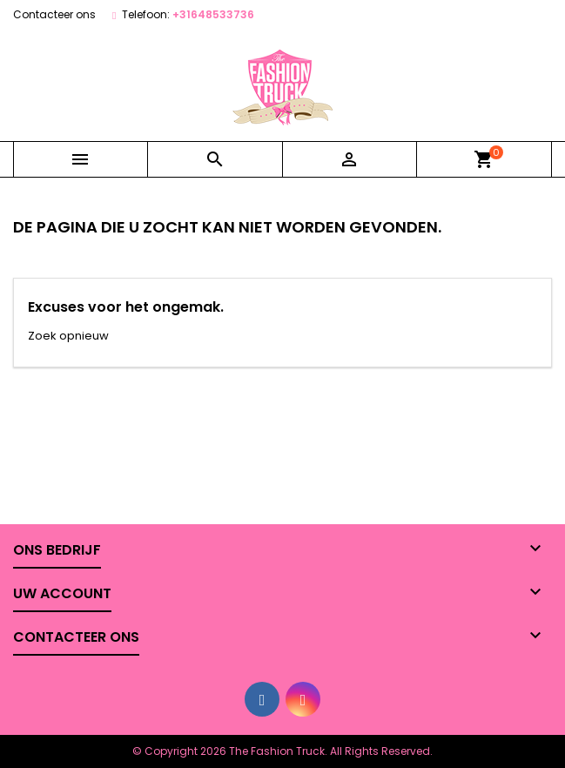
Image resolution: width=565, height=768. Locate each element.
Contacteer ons (54, 14)
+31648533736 (213, 14)
